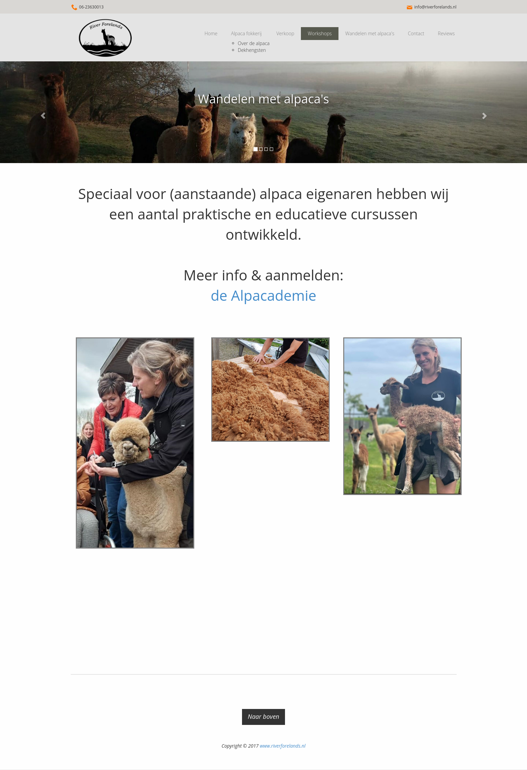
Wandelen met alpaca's (369, 33)
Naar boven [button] (263, 716)
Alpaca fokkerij (246, 33)
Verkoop (285, 33)
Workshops (320, 33)
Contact (416, 33)
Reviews (446, 33)
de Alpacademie (263, 295)
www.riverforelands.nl (282, 746)
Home (210, 33)
